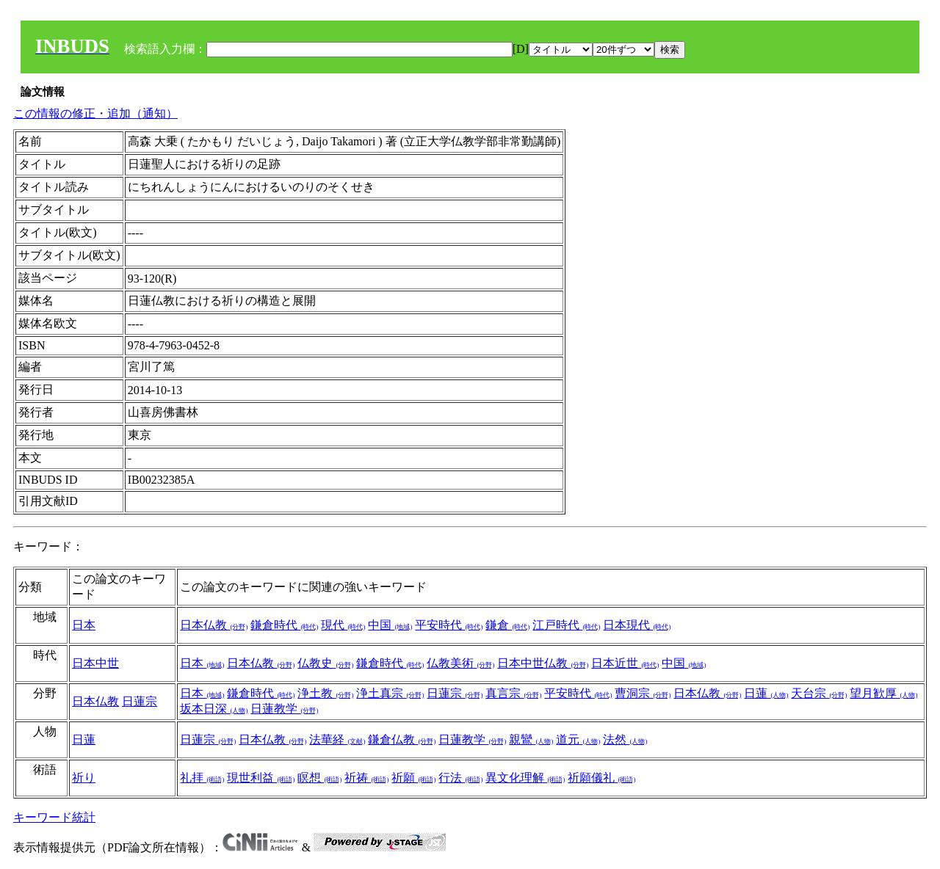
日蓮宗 (139, 701)
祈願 (413, 777)
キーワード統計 (54, 817)
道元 (578, 739)
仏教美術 (460, 663)
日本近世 (625, 663)
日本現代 (636, 625)
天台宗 (819, 693)
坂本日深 (213, 708)
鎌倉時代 (284, 625)
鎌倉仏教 (401, 739)
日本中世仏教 (542, 663)
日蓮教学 (284, 708)
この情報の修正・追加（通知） (95, 113)
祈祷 (366, 777)
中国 (390, 625)
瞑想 (319, 777)
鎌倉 (507, 625)
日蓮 (766, 693)
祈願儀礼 (601, 777)
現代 (343, 625)
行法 (460, 777)
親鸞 (531, 739)
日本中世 (95, 663)
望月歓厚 (883, 693)
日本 (83, 625)
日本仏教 (213, 625)
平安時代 (448, 625)
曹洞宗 (642, 693)
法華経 (337, 739)
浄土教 (325, 693)
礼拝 (202, 777)
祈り (83, 777)
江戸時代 (566, 625)
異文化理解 (525, 777)
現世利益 (260, 777)
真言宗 (513, 693)
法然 (625, 739)
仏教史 (325, 663)
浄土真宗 (390, 693)
